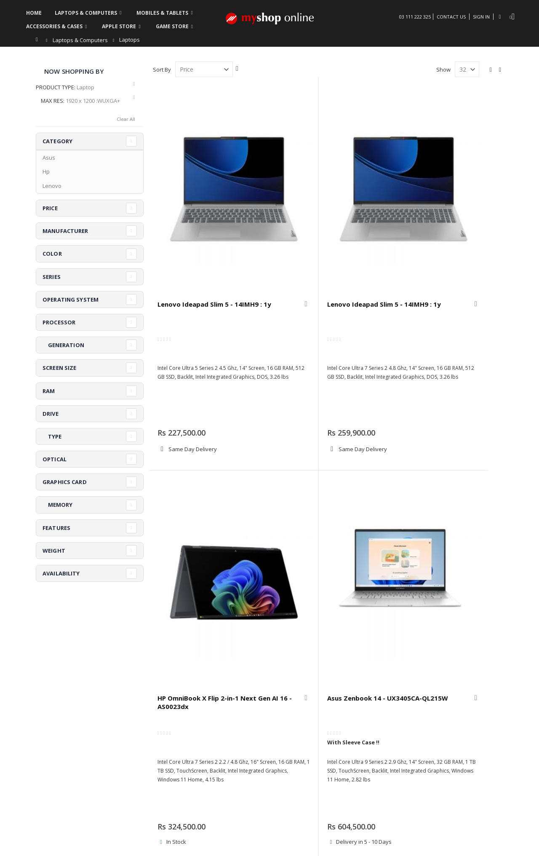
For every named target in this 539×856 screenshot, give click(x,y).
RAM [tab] (49, 391)
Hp (46, 171)
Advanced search (253, 736)
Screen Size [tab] (59, 368)
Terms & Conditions (436, 726)
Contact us (169, 736)
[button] (226, 198)
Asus (49, 157)
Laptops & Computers (80, 40)
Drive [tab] (51, 413)
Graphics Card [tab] (65, 482)
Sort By (162, 69)
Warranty (318, 726)
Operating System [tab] (71, 299)
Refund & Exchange (331, 736)
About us (167, 726)
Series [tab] (52, 277)
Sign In (481, 16)
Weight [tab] (54, 550)
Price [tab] (50, 208)
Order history (248, 726)
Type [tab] (52, 436)
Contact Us (451, 16)
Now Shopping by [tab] (74, 71)
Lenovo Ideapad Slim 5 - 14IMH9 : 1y (188, 201)
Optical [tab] (55, 459)
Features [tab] (56, 528)
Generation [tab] (63, 345)
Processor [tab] (59, 322)
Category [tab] (57, 141)
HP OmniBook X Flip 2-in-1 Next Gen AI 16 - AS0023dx (367, 206)
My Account (170, 747)
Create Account (250, 747)
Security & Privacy (328, 747)
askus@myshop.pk (60, 755)
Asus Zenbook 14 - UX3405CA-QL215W (457, 201)
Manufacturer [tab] (65, 231)
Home (39, 40)
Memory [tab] (57, 504)
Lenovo (52, 186)
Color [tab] (52, 253)
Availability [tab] (61, 573)
